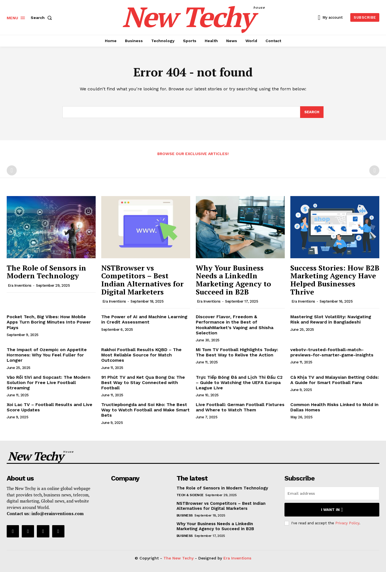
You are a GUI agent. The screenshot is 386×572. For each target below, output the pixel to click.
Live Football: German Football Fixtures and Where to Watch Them (240, 407)
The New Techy (178, 558)
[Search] (312, 112)
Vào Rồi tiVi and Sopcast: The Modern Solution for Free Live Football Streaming (48, 382)
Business (185, 515)
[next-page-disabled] (374, 170)
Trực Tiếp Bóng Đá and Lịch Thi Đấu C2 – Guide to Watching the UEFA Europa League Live (239, 382)
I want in (332, 509)
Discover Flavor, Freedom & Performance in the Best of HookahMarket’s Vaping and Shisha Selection (234, 325)
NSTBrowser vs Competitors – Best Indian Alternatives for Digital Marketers (142, 279)
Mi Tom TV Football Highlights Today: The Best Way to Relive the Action (237, 352)
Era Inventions (20, 285)
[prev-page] (12, 170)
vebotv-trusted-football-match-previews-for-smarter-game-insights (331, 352)
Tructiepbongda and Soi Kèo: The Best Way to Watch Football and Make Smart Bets (145, 410)
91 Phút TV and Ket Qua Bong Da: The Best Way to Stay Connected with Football (143, 382)
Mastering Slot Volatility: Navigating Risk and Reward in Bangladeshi (330, 319)
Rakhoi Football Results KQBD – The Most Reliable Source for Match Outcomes (141, 355)
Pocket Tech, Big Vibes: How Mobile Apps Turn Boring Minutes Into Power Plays (49, 322)
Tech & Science (190, 495)
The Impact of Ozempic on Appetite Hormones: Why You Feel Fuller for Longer (47, 355)
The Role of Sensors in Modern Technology (46, 272)
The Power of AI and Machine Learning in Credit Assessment (144, 319)
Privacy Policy (347, 523)
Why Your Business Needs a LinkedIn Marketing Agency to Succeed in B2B (233, 279)
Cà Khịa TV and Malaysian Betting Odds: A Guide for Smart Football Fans (334, 380)
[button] (42, 17)
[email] (331, 493)
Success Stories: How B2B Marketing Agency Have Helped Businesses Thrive (334, 279)
